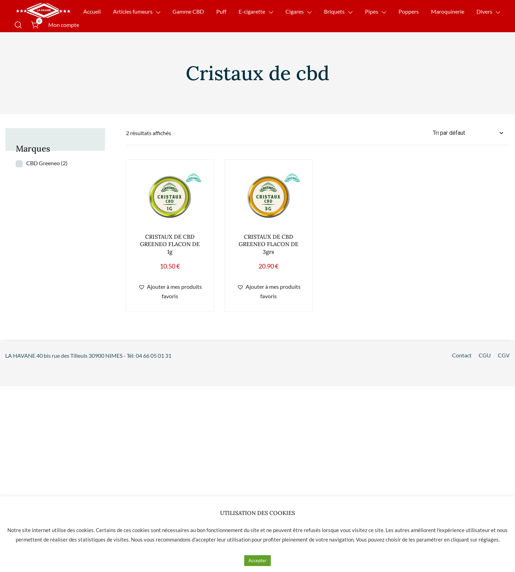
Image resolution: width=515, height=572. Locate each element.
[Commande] (471, 133)
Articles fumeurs (133, 11)
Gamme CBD (188, 11)
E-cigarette (252, 11)
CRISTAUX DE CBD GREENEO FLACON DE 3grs (268, 244)
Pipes (371, 11)
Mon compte (63, 24)
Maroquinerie (447, 11)
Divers (484, 11)
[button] (170, 291)
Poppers (408, 11)
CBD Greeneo (47, 163)
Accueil (92, 11)
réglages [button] (489, 539)
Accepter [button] (257, 560)
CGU (485, 355)
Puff (221, 11)
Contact (462, 355)
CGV (504, 355)
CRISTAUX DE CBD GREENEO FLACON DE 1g (170, 244)
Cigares (294, 11)
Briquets (334, 11)
